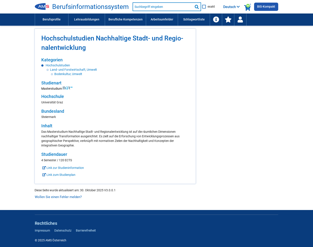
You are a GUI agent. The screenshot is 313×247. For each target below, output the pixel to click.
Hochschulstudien (58, 65)
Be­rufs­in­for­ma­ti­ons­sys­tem (90, 6)
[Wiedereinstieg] (240, 19)
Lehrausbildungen (86, 19)
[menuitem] (51, 19)
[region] (115, 67)
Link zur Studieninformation (62, 168)
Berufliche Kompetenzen (125, 19)
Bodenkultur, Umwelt (68, 74)
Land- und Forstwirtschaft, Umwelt (73, 69)
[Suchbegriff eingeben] (163, 6)
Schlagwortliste (194, 19)
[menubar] (156, 19)
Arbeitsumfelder (162, 19)
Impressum (42, 230)
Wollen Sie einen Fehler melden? (58, 197)
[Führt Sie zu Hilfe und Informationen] (216, 19)
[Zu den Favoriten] (228, 19)
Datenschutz (63, 230)
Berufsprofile (52, 19)
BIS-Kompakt (266, 6)
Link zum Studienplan (58, 174)
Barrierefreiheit (86, 230)
